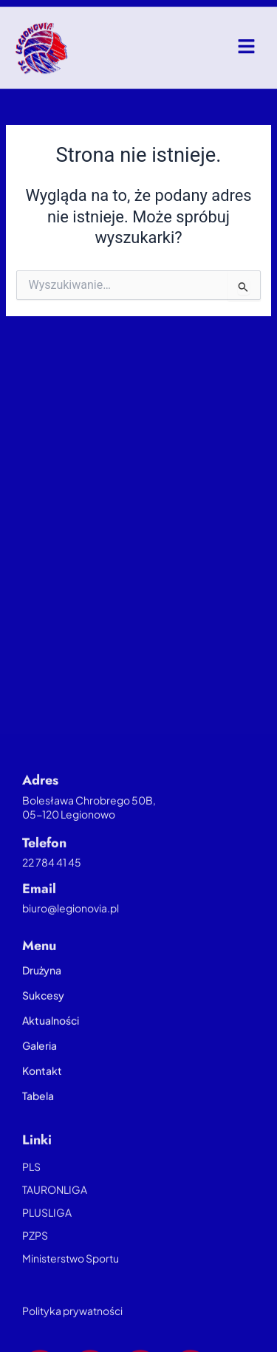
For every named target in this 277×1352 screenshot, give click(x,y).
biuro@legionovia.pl (70, 936)
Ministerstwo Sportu (70, 1286)
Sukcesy (43, 1023)
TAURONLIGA (54, 1217)
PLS (31, 1194)
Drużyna (41, 998)
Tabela (38, 1123)
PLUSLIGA (47, 1240)
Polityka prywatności (72, 1338)
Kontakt (42, 1098)
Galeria (39, 1073)
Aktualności (50, 1048)
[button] (247, 51)
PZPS (35, 1263)
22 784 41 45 (51, 890)
